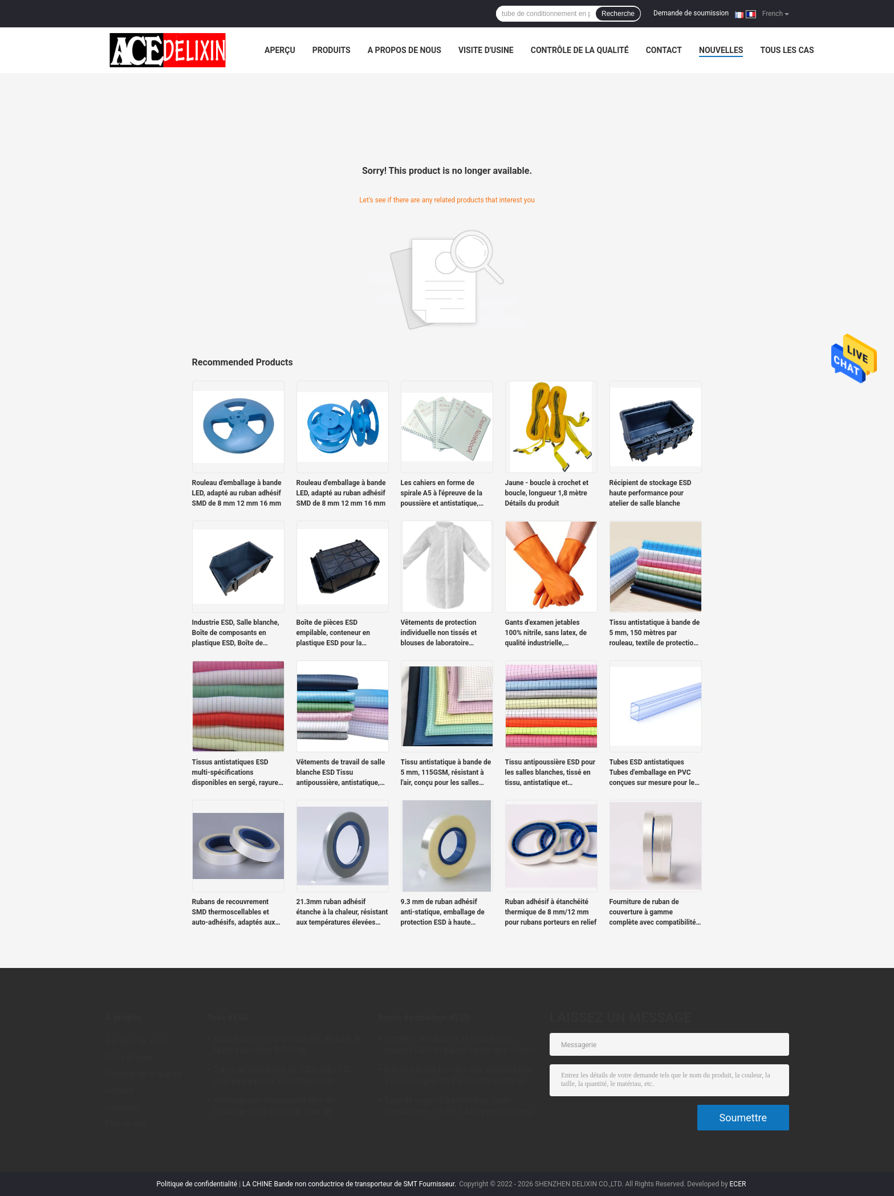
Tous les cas (787, 50)
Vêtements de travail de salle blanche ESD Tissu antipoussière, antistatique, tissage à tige (340, 773)
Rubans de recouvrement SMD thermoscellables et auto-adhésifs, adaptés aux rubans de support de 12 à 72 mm (237, 912)
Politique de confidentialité (197, 1184)
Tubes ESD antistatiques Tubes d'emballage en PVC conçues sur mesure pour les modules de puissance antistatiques (653, 773)
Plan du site (126, 1123)
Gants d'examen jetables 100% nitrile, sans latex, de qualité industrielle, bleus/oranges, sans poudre (548, 633)
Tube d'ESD (228, 1017)
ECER (738, 1184)
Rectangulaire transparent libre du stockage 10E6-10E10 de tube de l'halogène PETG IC (274, 1108)
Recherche (618, 14)
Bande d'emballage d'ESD (424, 1017)
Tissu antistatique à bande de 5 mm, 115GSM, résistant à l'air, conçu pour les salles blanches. (446, 773)
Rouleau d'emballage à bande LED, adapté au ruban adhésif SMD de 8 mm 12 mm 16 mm (237, 493)
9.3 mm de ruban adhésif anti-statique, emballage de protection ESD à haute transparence (443, 912)
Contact (664, 50)
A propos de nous (404, 50)
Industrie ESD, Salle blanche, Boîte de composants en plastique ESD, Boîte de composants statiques (235, 633)
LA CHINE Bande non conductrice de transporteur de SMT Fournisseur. (350, 1184)
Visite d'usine (486, 50)
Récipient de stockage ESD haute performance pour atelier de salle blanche (650, 493)
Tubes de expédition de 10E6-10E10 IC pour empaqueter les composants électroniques (282, 1077)
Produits (331, 50)
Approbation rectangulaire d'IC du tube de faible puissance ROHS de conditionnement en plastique (287, 1046)
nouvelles (721, 50)
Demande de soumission (691, 13)
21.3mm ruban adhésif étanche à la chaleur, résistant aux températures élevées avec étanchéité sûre (342, 912)
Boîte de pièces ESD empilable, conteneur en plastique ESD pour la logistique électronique (333, 633)
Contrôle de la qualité (580, 50)
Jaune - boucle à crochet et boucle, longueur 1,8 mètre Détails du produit (547, 493)
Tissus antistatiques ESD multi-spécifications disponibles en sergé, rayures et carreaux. (237, 773)
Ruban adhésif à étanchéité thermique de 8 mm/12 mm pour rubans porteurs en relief (551, 912)
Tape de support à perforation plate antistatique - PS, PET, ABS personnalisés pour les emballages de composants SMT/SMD (458, 1108)
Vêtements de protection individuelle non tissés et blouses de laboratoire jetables (439, 633)
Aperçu (280, 50)
